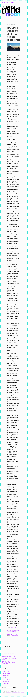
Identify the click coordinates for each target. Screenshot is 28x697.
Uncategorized (6, 681)
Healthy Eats (6, 675)
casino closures (15, 630)
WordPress (22, 694)
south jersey (14, 634)
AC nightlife (14, 627)
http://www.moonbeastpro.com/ (11, 53)
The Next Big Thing (7, 679)
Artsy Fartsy (6, 671)
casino (10, 630)
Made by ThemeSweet (6, 694)
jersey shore (10, 631)
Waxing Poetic (15, 635)
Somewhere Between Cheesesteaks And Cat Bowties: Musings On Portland (9, 662)
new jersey (15, 631)
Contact (12, 2)
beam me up (5, 2)
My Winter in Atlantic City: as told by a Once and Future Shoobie (13, 34)
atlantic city (10, 628)
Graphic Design (6, 673)
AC (10, 627)
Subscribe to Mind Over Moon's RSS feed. (15, 692)
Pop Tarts (5, 677)
